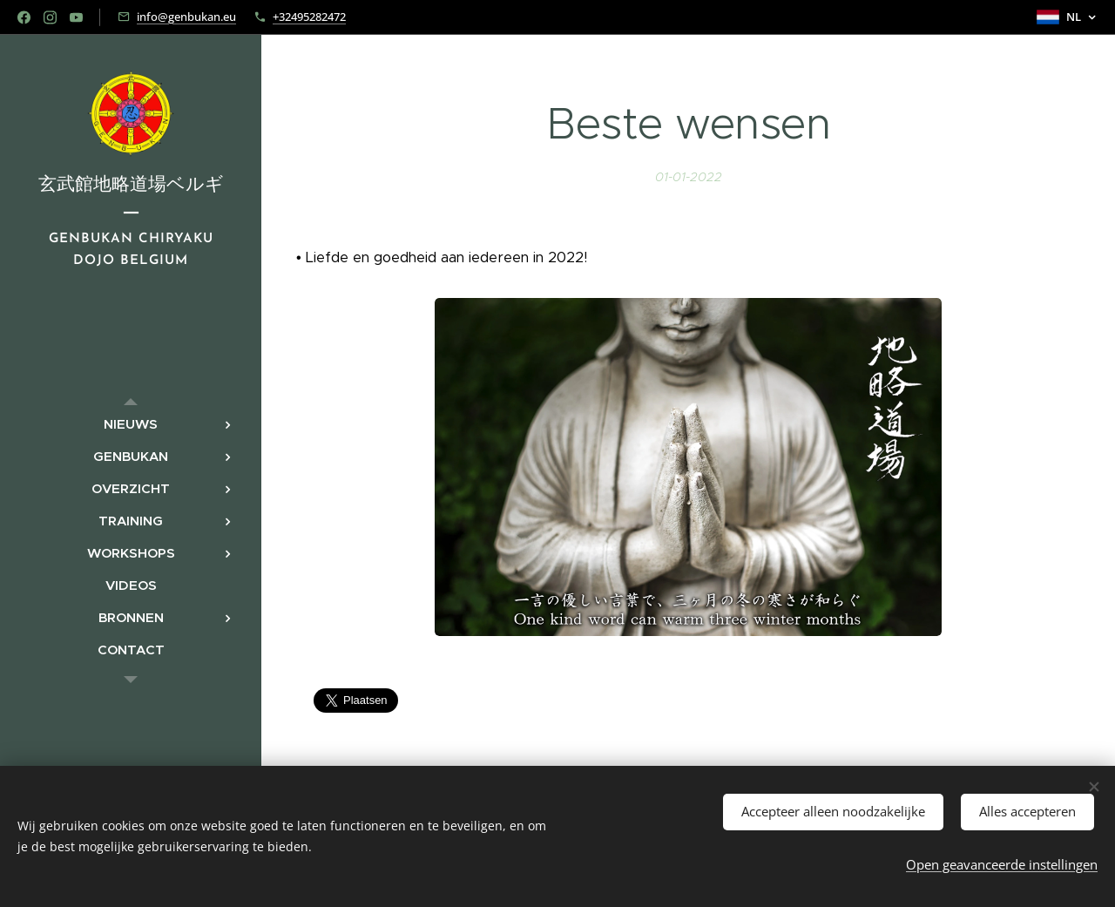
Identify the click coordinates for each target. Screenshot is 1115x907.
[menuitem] (130, 424)
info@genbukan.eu (186, 16)
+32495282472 (309, 16)
